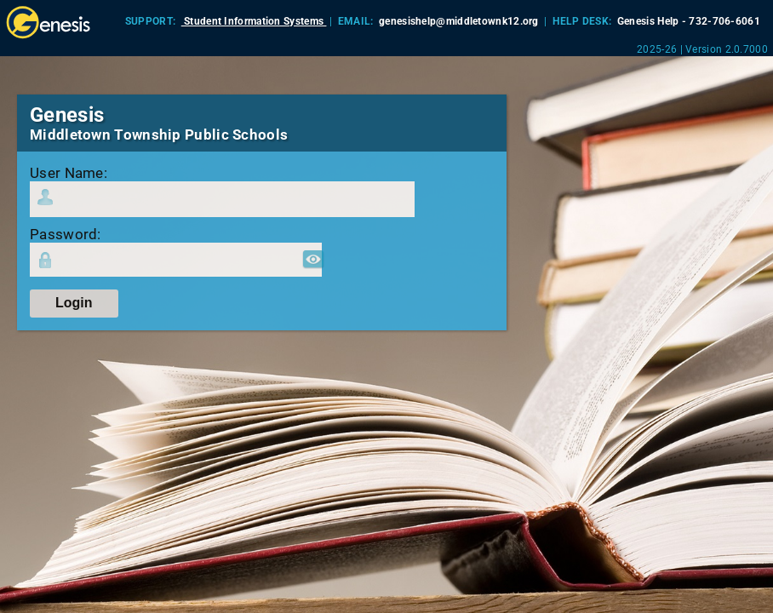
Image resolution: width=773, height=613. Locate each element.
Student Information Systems (254, 21)
